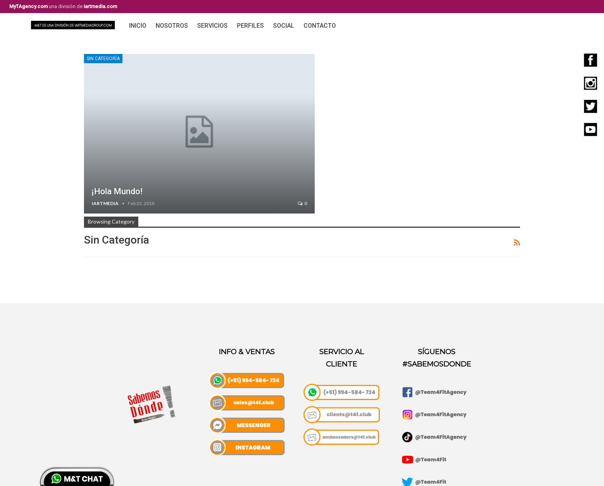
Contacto (320, 25)
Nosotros (172, 25)
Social (283, 25)
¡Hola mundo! (117, 191)
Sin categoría (103, 58)
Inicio (137, 25)
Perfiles (250, 25)
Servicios (212, 25)
